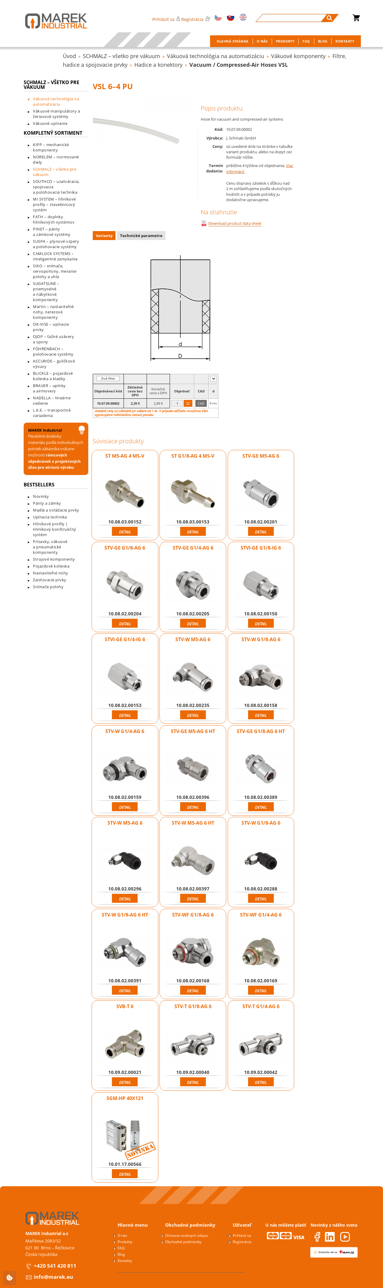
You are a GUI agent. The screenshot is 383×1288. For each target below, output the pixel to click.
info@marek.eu (53, 1276)
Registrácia (195, 19)
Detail (125, 532)
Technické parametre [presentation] (141, 235)
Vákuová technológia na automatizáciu (215, 56)
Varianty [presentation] (104, 235)
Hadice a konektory (158, 64)
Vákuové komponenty (298, 56)
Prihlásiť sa (166, 19)
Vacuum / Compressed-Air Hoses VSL (238, 64)
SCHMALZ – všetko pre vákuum (121, 56)
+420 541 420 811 (55, 1265)
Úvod (69, 56)
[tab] (105, 236)
